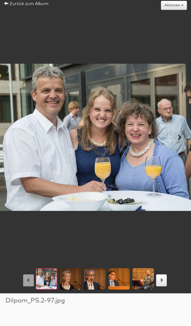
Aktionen (173, 5)
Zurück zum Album (26, 4)
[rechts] (161, 280)
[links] (28, 280)
